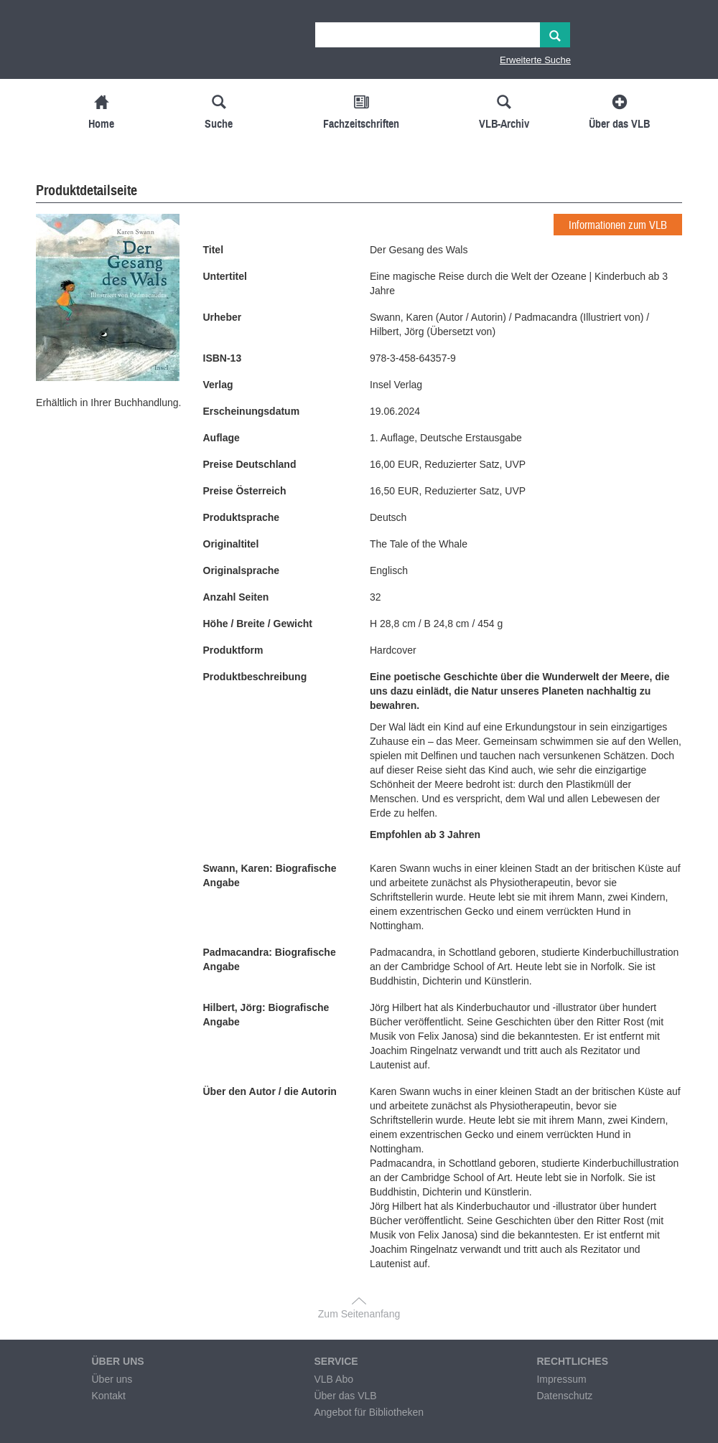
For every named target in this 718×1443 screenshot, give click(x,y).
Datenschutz (564, 1395)
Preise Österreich (244, 491)
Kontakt (108, 1395)
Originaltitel (231, 544)
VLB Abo (333, 1379)
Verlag (218, 384)
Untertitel (225, 276)
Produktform (233, 650)
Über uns (111, 1379)
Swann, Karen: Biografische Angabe (270, 875)
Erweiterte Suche (535, 60)
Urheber (222, 317)
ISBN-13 (222, 358)
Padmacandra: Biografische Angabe (269, 959)
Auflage (221, 437)
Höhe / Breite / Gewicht (257, 623)
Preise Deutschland (250, 464)
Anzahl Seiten (236, 597)
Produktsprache (241, 517)
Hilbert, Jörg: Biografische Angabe (266, 1015)
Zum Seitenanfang (359, 1314)
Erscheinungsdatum (251, 411)
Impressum (561, 1379)
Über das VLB (345, 1395)
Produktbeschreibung (255, 676)
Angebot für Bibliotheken (369, 1412)
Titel (213, 249)
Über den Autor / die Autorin (270, 1091)
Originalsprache (241, 570)
